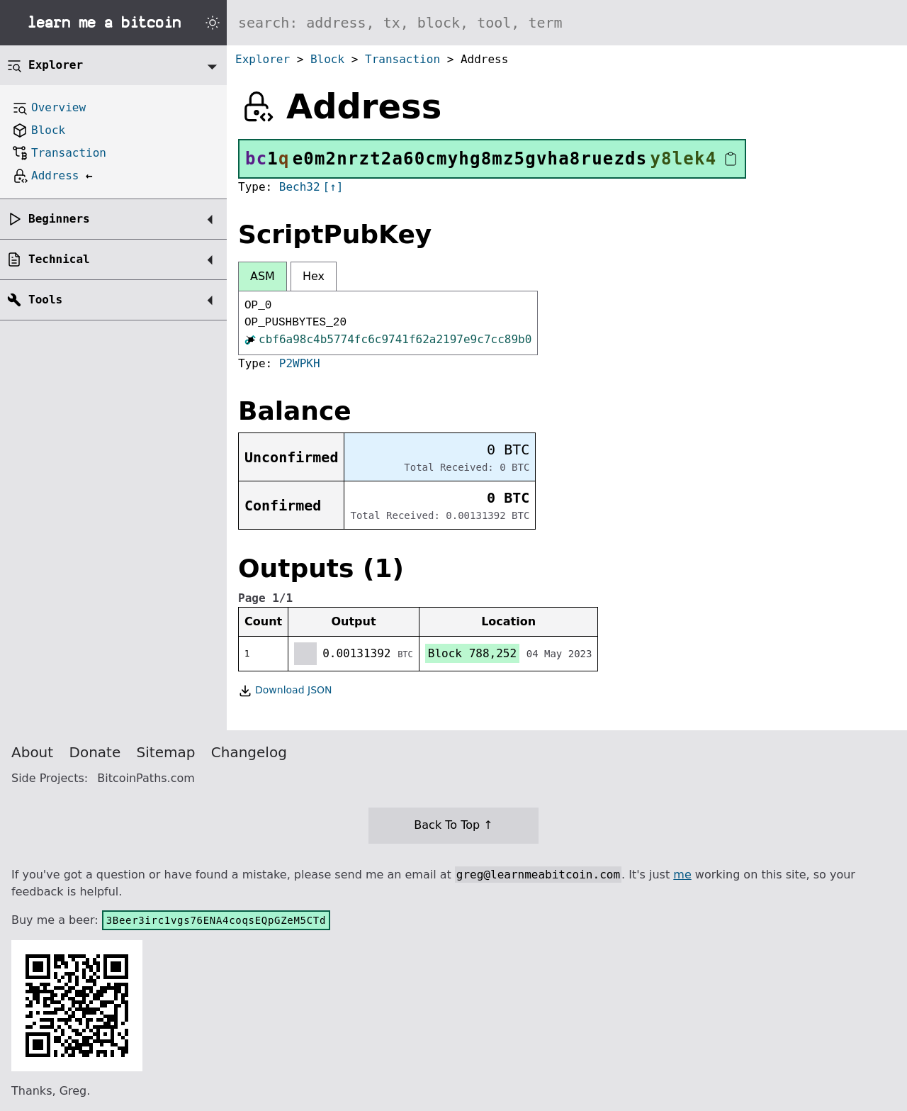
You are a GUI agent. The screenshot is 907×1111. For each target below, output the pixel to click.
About (32, 752)
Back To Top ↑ (453, 825)
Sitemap (166, 752)
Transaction (402, 59)
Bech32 (299, 187)
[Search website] (567, 22)
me (682, 874)
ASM (262, 276)
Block (327, 59)
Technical (59, 259)
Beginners (59, 218)
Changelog (249, 752)
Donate (95, 752)
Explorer (262, 59)
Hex (314, 276)
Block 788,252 (472, 653)
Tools (45, 299)
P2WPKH (299, 363)
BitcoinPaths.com (146, 778)
